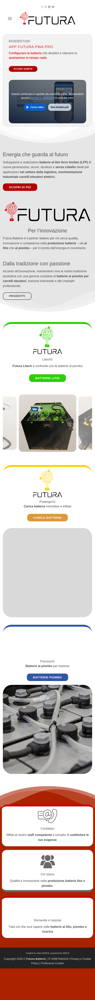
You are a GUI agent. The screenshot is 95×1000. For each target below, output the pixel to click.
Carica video (37, 107)
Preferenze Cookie (52, 963)
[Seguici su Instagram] (46, 7)
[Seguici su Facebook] (42, 7)
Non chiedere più (60, 107)
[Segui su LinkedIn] (49, 7)
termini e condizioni (42, 97)
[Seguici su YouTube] (53, 7)
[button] (9, 18)
